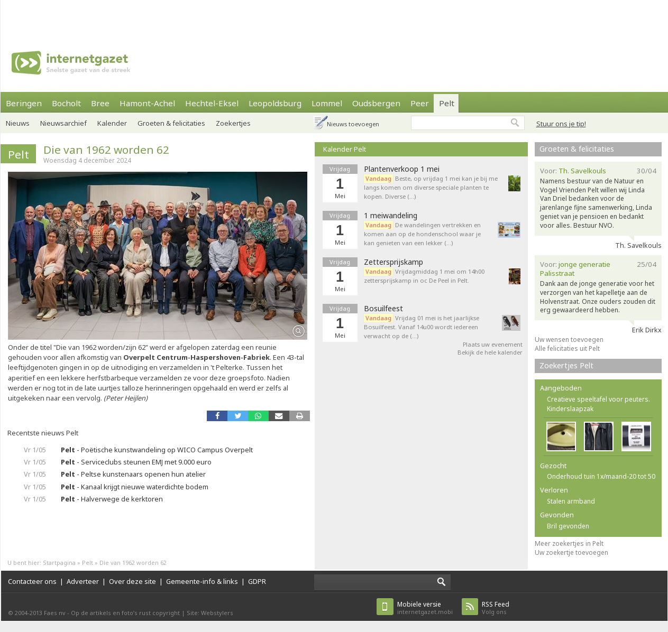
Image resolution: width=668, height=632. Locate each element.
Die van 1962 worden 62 (106, 149)
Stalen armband (571, 501)
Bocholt (66, 103)
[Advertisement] (144, 16)
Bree (100, 103)
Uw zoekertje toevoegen (571, 552)
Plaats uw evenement (493, 344)
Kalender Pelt (344, 149)
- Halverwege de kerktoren (112, 499)
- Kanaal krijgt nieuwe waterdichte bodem (134, 486)
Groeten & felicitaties (171, 123)
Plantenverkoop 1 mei (402, 169)
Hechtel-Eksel (212, 103)
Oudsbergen (376, 103)
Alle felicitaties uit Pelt (567, 348)
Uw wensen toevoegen (569, 339)
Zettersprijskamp (393, 262)
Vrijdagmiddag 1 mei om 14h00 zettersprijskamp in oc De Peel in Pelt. (424, 275)
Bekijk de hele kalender (490, 352)
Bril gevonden (568, 526)
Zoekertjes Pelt (566, 365)
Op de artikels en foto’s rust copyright (125, 613)
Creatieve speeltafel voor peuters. (598, 399)
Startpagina (59, 562)
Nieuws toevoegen (353, 124)
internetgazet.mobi (425, 608)
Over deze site (132, 581)
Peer (419, 103)
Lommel (327, 103)
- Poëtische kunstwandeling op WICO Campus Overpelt (157, 449)
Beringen (24, 103)
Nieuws (18, 123)
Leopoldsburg (275, 103)
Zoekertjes (233, 123)
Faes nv (55, 613)
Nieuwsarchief (63, 123)
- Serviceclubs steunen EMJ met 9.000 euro (136, 462)
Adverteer (83, 581)
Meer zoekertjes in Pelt (569, 543)
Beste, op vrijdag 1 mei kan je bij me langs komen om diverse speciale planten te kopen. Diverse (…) (431, 187)
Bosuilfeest (383, 308)
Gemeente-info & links (202, 581)
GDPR (257, 581)
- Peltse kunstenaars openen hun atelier (133, 474)
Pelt (446, 103)
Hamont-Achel (147, 103)
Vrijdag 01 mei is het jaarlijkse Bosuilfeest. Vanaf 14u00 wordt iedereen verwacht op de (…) (421, 327)
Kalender (112, 123)
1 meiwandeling (390, 215)
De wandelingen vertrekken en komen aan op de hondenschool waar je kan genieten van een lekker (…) (422, 234)
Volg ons (495, 608)
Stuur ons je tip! (561, 123)
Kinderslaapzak (570, 408)
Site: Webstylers (210, 613)
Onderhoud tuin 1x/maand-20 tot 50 (601, 476)
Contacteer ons (32, 581)
